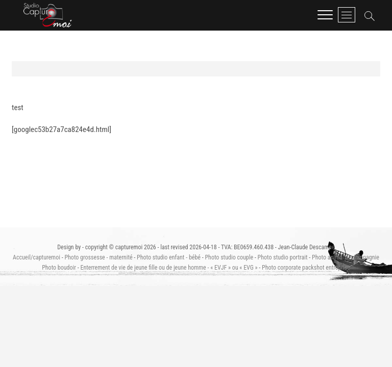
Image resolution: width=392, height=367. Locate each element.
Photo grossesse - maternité (98, 257)
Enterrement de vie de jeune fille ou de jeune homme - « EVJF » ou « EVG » (168, 267)
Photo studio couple (229, 257)
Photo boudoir (59, 267)
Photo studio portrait (283, 257)
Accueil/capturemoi (36, 257)
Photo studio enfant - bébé (169, 257)
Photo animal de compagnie (345, 257)
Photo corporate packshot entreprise (306, 267)
